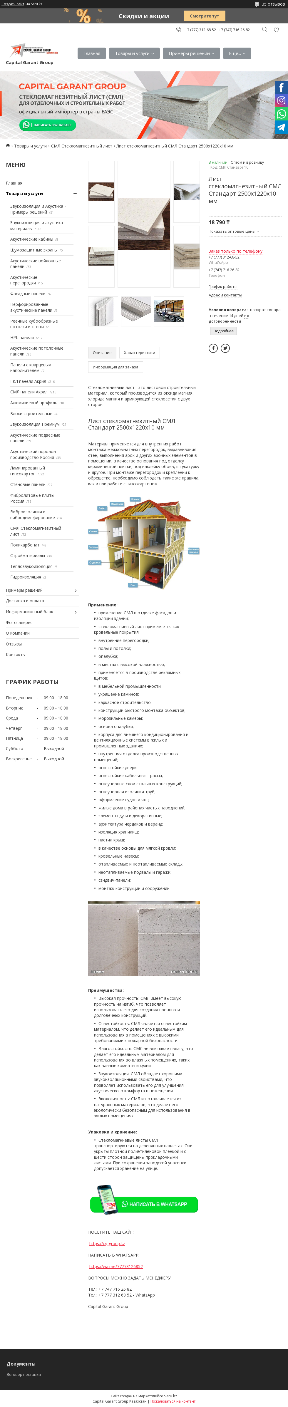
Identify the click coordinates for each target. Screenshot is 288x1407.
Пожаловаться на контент (172, 1401)
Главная (91, 53)
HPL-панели (22, 337)
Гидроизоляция (25, 577)
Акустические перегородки (23, 280)
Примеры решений (189, 53)
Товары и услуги (132, 53)
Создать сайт (12, 4)
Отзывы (14, 644)
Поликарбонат (25, 545)
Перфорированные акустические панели (31, 307)
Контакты (16, 654)
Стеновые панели (28, 484)
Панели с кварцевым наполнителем (30, 367)
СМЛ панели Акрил (29, 392)
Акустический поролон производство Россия (33, 454)
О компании (18, 633)
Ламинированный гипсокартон (27, 471)
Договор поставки (23, 1374)
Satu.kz (170, 1395)
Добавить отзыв (276, 29)
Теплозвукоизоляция (31, 566)
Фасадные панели (28, 293)
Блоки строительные (31, 413)
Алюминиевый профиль (33, 402)
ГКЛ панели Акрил (28, 381)
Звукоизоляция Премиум (35, 424)
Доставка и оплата (25, 600)
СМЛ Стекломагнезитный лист (81, 146)
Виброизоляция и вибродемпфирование (32, 514)
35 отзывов (273, 4)
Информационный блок (29, 611)
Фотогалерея (19, 622)
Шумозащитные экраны (34, 250)
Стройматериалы (27, 555)
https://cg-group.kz (107, 1243)
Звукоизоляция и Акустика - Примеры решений (38, 209)
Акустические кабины (31, 239)
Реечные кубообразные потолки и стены (34, 324)
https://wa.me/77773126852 (116, 1266)
